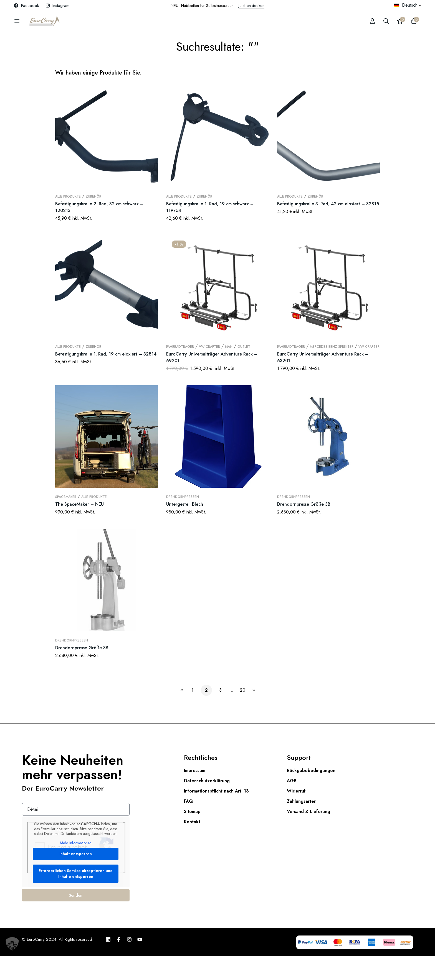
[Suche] (386, 21)
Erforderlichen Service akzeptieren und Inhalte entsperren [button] (76, 873)
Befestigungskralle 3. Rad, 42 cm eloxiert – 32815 (328, 204)
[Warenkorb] (414, 21)
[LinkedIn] (108, 939)
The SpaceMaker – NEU (79, 504)
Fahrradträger (180, 346)
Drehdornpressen (182, 496)
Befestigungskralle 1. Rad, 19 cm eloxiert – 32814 (105, 354)
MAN (228, 346)
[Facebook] (118, 939)
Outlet (243, 346)
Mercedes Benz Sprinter (331, 346)
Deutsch (406, 5)
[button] (12, 944)
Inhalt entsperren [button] (75, 854)
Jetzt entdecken (251, 5)
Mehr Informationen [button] (76, 843)
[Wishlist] (400, 21)
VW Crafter (209, 346)
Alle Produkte (68, 196)
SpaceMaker (65, 496)
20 (242, 690)
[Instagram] (129, 939)
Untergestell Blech (184, 504)
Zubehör (93, 196)
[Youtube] (139, 939)
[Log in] (372, 21)
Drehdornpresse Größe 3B (303, 504)
